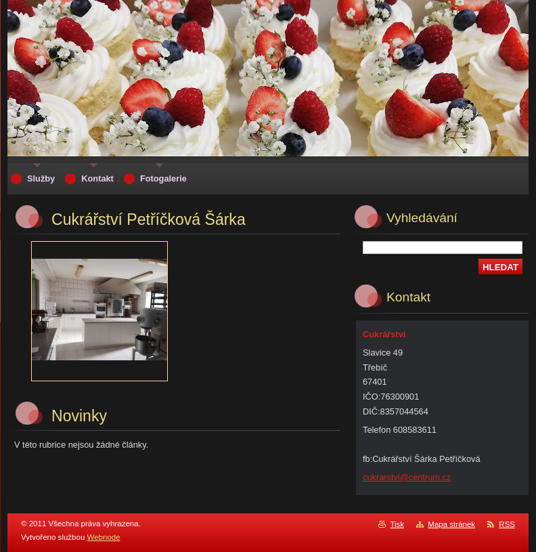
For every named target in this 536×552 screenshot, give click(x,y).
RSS (507, 524)
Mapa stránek (451, 524)
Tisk (397, 524)
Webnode (103, 537)
